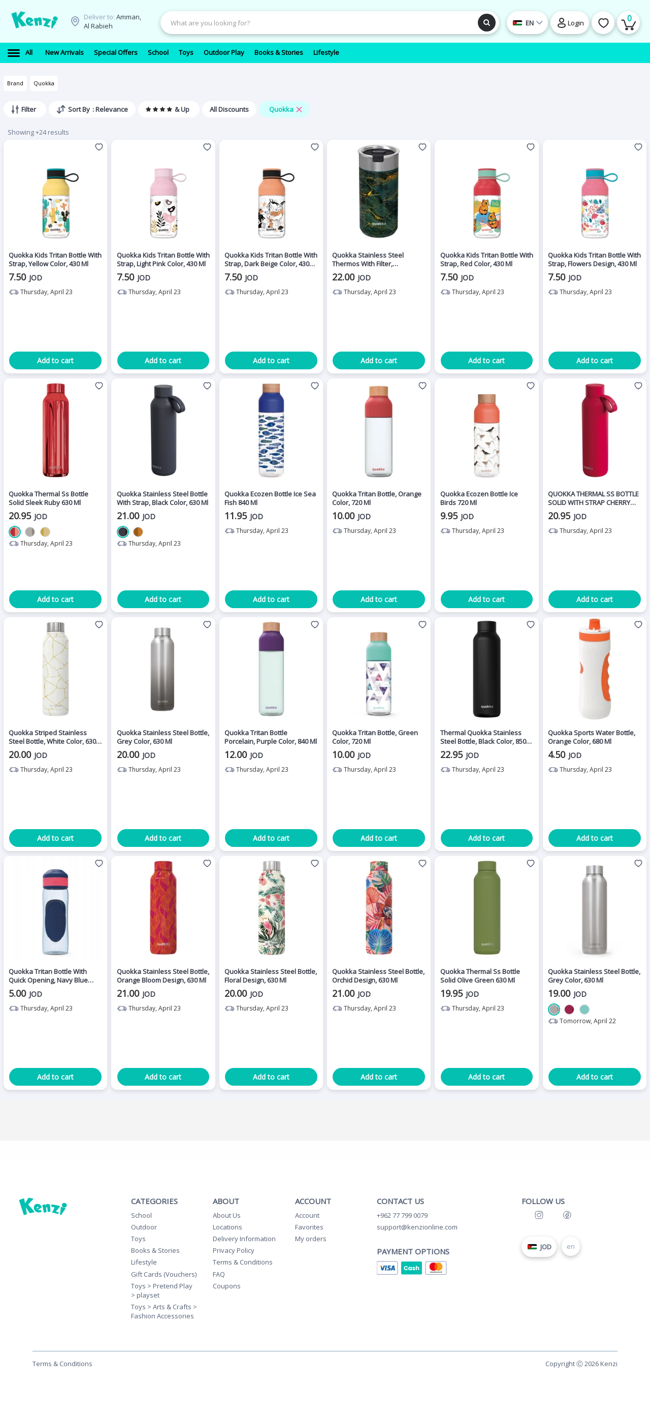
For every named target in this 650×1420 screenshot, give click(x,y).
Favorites (309, 1227)
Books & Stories (155, 1250)
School (141, 1215)
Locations (227, 1227)
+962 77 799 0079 (402, 1215)
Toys (138, 1238)
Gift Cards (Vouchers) (164, 1274)
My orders (311, 1238)
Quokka (44, 83)
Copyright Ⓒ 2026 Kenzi (581, 1363)
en (571, 1246)
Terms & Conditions (243, 1262)
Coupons (227, 1285)
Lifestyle (144, 1262)
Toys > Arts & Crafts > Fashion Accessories (164, 1311)
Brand (15, 83)
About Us (227, 1215)
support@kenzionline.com (417, 1227)
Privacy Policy (233, 1250)
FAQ (219, 1274)
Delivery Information (244, 1238)
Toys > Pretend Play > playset (161, 1290)
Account (307, 1215)
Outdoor (144, 1227)
